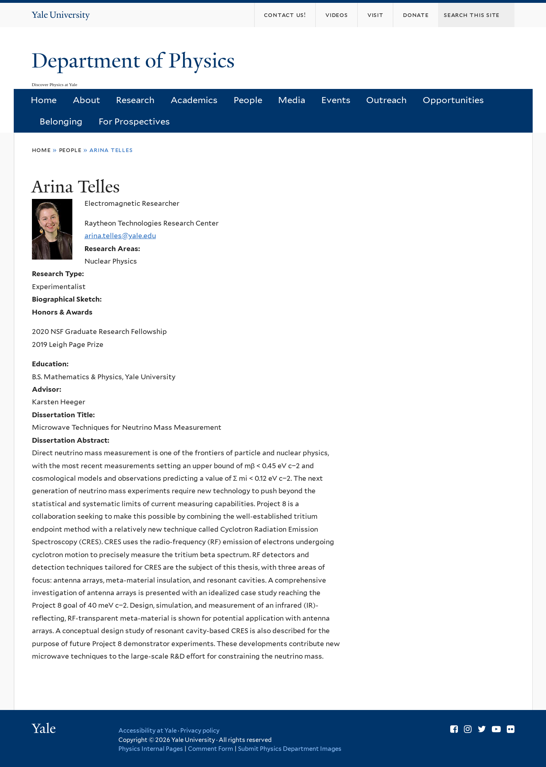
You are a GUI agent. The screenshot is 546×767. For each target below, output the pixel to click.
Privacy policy (199, 730)
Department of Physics (136, 60)
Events (335, 100)
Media (291, 100)
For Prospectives (134, 121)
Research (135, 100)
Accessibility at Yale (147, 730)
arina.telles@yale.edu (120, 236)
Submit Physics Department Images (290, 748)
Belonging (61, 121)
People (248, 100)
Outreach (386, 100)
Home (44, 100)
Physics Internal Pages (150, 748)
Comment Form (210, 748)
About (86, 100)
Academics (194, 100)
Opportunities (453, 100)
